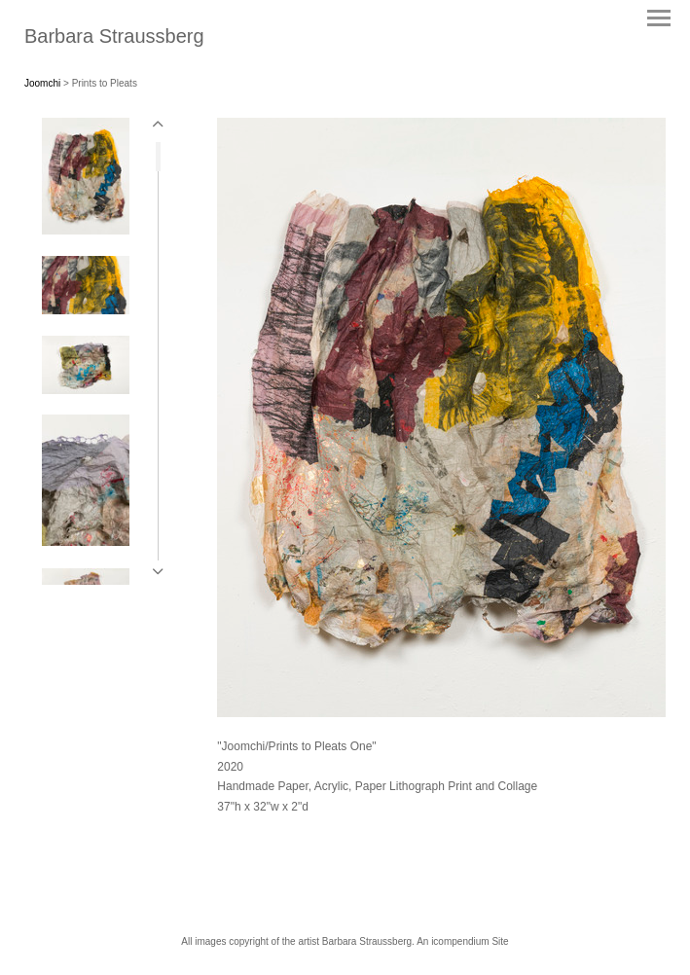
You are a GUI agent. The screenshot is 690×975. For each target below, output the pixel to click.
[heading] (114, 39)
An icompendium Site (463, 941)
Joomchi (42, 83)
